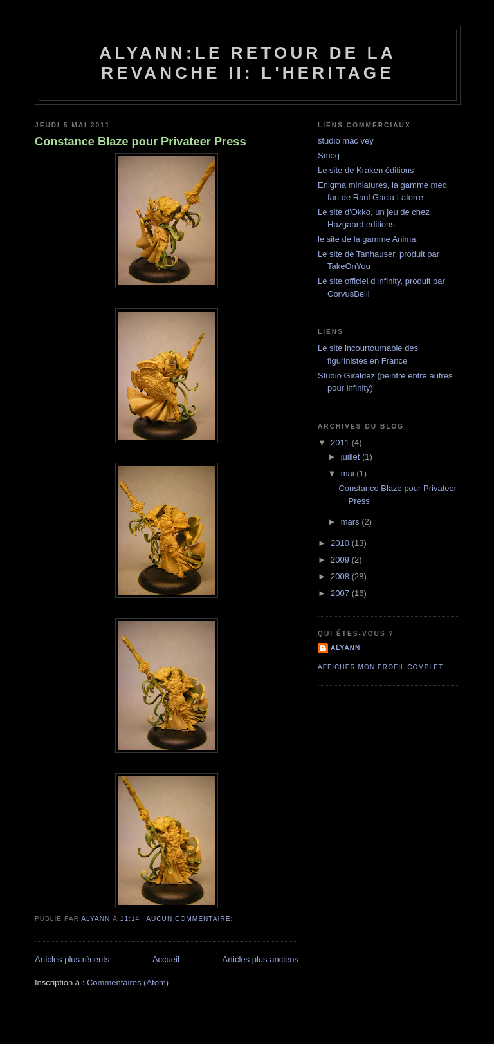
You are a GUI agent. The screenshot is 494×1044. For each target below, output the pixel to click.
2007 (341, 593)
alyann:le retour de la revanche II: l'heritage (247, 62)
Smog (329, 155)
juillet (351, 456)
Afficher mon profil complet (380, 667)
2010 (341, 543)
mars (351, 522)
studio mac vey (346, 140)
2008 (341, 576)
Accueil (165, 959)
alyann (345, 647)
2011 (341, 442)
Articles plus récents (72, 959)
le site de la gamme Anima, (368, 239)
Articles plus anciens (261, 959)
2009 (341, 559)
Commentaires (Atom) (128, 982)
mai (349, 473)
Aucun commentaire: (190, 918)
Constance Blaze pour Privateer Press (140, 141)
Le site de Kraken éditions (366, 170)
